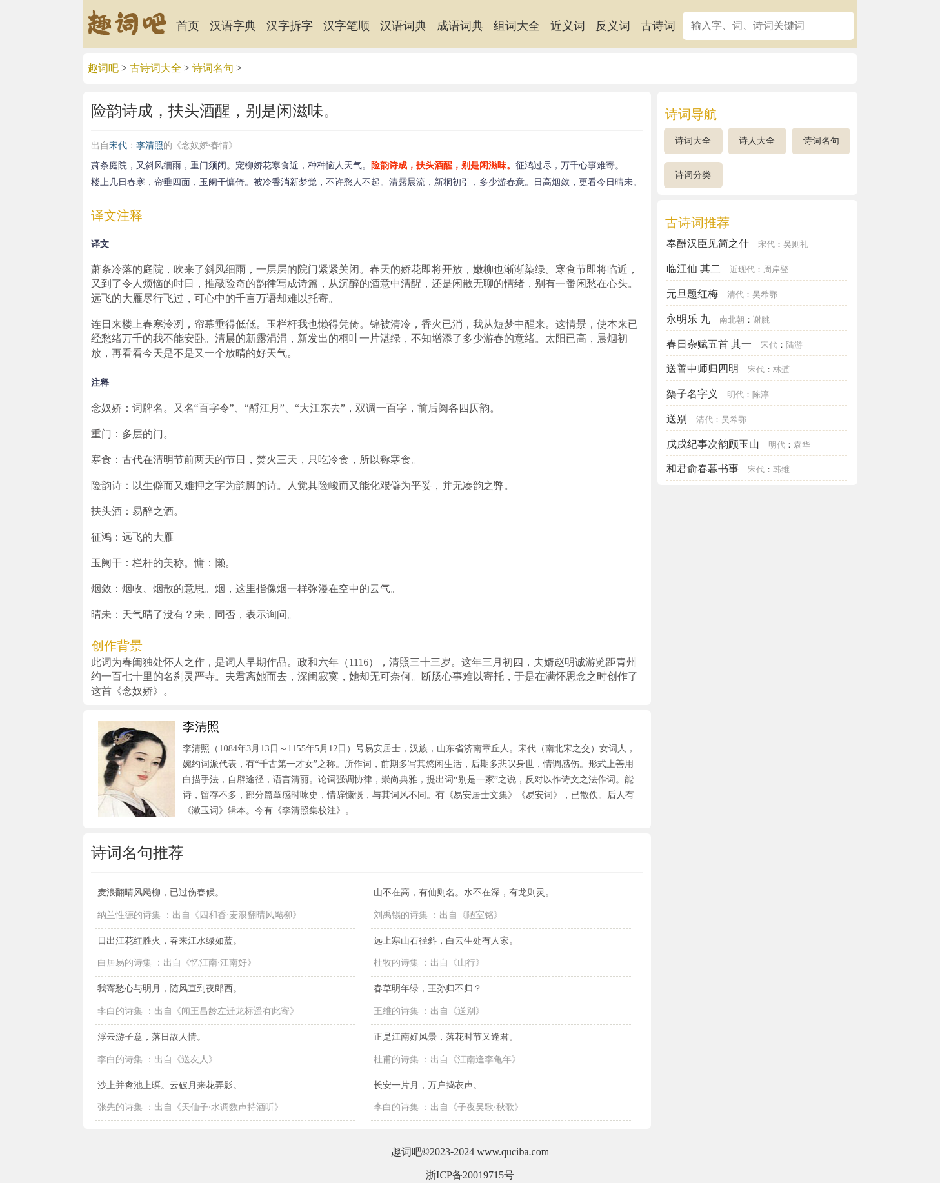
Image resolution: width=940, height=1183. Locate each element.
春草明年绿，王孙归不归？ (428, 988)
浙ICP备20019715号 (470, 1174)
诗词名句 (213, 68)
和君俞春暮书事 (702, 468)
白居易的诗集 (124, 963)
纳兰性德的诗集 (129, 915)
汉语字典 (233, 25)
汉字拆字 (289, 25)
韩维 (781, 469)
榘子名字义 (692, 393)
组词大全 (517, 25)
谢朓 (761, 319)
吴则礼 (795, 244)
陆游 (794, 345)
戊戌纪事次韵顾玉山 (712, 444)
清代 (735, 294)
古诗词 (658, 25)
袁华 (802, 445)
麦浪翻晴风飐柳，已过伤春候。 (160, 892)
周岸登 (775, 269)
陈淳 (760, 394)
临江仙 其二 (693, 268)
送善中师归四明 (702, 368)
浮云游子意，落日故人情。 (151, 1036)
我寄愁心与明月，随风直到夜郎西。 (169, 988)
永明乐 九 (688, 318)
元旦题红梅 (692, 293)
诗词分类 (693, 175)
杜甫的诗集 (396, 1059)
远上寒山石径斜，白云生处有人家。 (446, 940)
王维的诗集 (396, 1011)
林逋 (781, 369)
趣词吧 (103, 68)
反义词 (612, 25)
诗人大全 (757, 141)
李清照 (149, 145)
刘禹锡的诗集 (401, 915)
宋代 (118, 145)
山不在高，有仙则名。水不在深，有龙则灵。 (464, 892)
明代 (735, 394)
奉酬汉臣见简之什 (707, 243)
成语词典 (460, 25)
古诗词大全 (155, 68)
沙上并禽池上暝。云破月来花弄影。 (169, 1085)
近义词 (567, 25)
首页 (187, 25)
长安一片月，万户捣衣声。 (428, 1085)
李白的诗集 (120, 1011)
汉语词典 (403, 25)
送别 (676, 418)
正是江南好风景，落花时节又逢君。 (446, 1036)
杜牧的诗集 (396, 963)
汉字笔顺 (346, 25)
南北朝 (732, 319)
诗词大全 (693, 141)
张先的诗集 (120, 1107)
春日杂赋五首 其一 (709, 344)
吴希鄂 (764, 294)
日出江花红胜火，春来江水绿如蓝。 (169, 940)
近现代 (742, 269)
